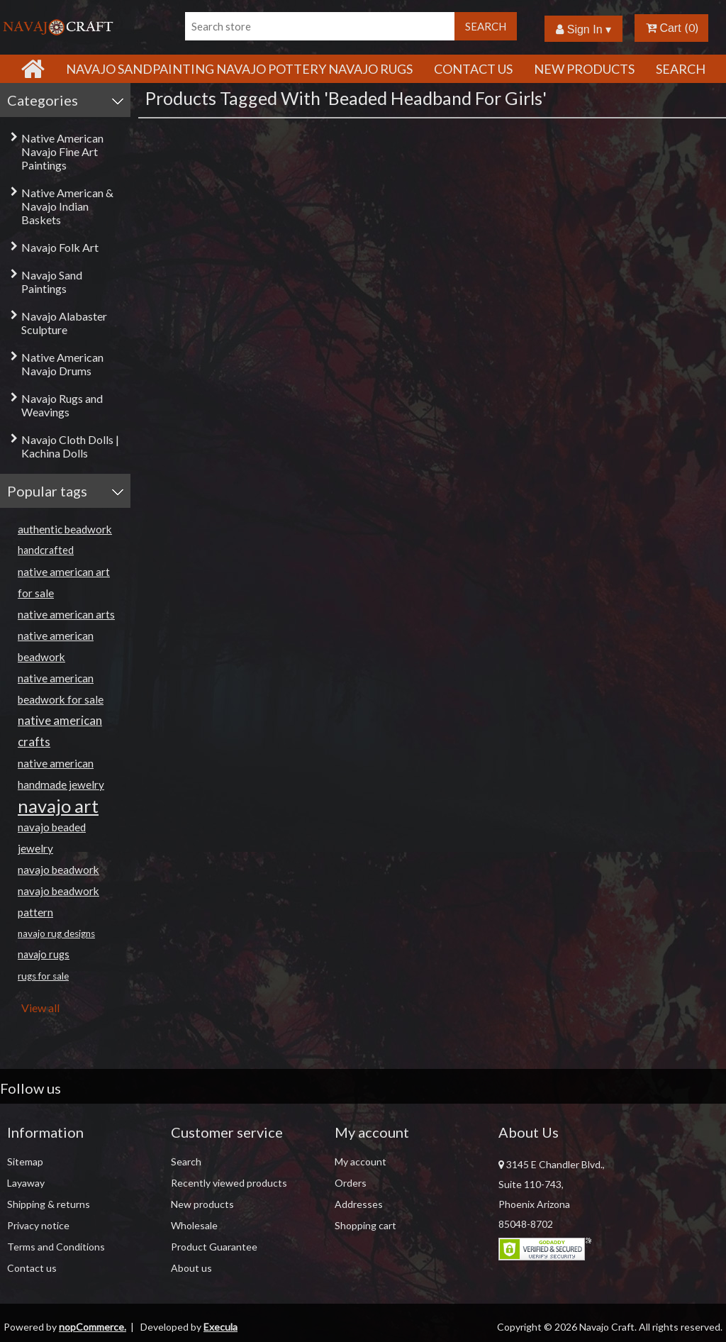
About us (191, 1268)
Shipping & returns (48, 1204)
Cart (663, 28)
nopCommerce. (92, 1327)
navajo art (58, 805)
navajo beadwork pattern (58, 901)
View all (40, 1007)
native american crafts (60, 731)
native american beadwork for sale (61, 689)
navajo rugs (43, 954)
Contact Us (473, 69)
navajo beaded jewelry (52, 838)
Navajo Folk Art (60, 247)
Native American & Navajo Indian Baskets (67, 206)
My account (360, 1161)
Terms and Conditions (56, 1247)
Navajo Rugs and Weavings (62, 405)
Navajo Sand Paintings (51, 281)
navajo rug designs (56, 933)
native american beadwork (56, 646)
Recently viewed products (229, 1183)
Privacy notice (38, 1225)
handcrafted (46, 550)
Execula (220, 1327)
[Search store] (319, 26)
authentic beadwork (65, 529)
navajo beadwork (58, 869)
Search (680, 69)
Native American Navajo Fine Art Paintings (62, 151)
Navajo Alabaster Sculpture (64, 322)
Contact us (32, 1268)
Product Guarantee (214, 1247)
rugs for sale (43, 976)
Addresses (359, 1204)
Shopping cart (365, 1225)
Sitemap (25, 1161)
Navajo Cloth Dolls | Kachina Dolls (70, 446)
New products (584, 69)
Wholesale (194, 1225)
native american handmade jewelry (61, 774)
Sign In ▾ (583, 29)
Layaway (26, 1183)
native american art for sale (64, 582)
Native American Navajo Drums (62, 363)
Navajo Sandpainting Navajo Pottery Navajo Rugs (239, 69)
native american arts (66, 614)
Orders (351, 1183)
